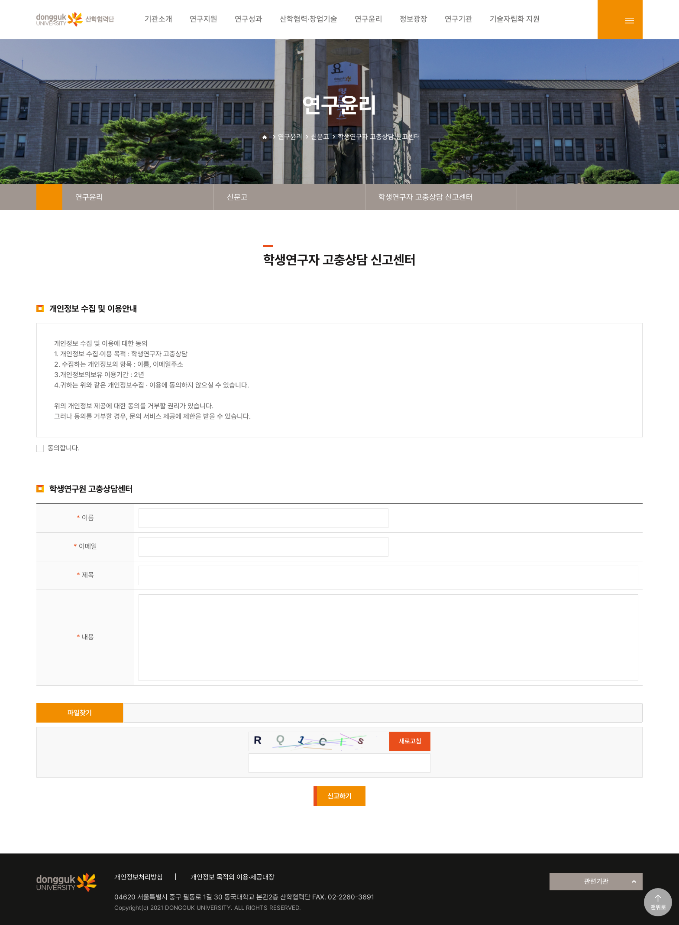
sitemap (629, 20)
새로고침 (410, 741)
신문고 (320, 137)
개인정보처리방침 (138, 877)
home (49, 197)
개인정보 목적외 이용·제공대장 (233, 877)
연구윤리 (290, 137)
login (610, 20)
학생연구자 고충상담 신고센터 (379, 137)
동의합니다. (58, 448)
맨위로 (658, 907)
